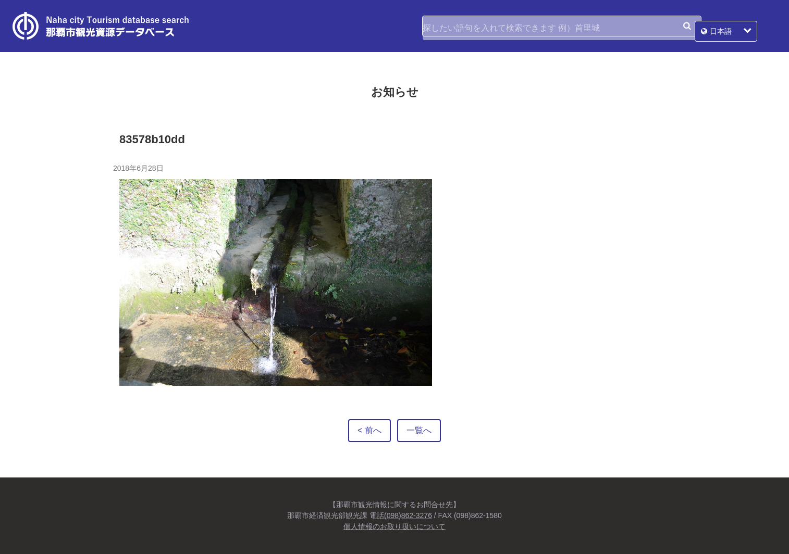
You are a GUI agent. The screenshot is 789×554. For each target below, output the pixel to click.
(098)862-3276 (408, 515)
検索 (687, 26)
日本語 (740, 26)
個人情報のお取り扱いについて (394, 526)
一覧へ (419, 430)
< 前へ (369, 430)
